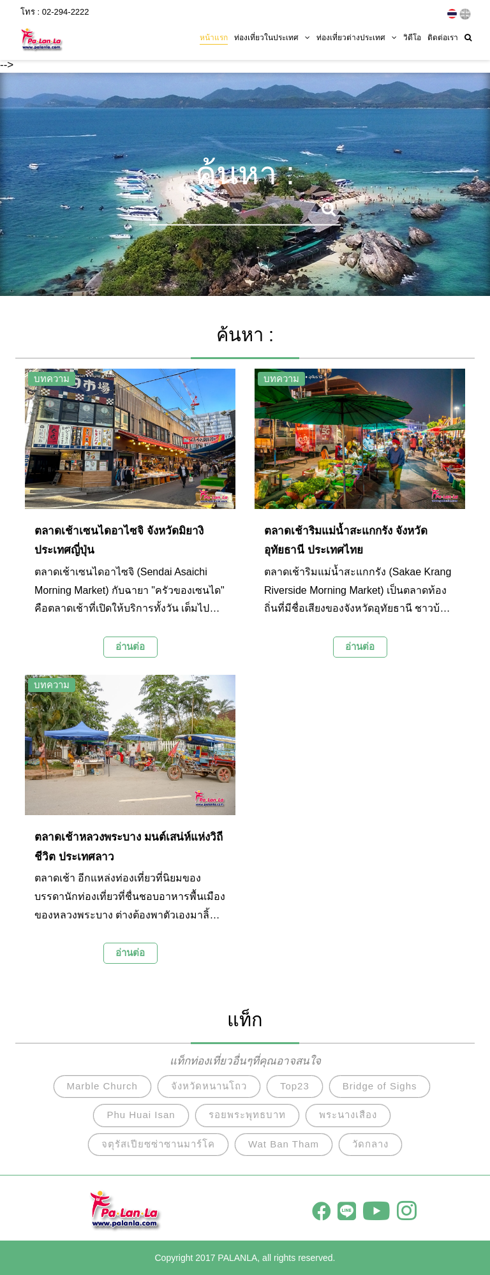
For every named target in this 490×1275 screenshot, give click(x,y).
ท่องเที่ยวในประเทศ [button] (272, 36)
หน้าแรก (214, 36)
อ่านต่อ (130, 646)
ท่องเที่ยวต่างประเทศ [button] (356, 36)
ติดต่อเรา (442, 36)
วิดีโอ (412, 36)
